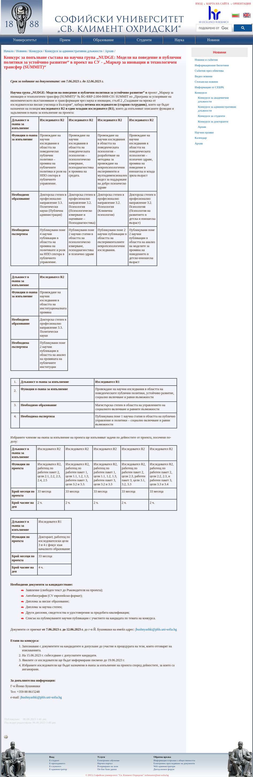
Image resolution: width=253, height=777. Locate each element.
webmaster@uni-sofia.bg (156, 775)
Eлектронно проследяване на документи (174, 763)
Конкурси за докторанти (213, 121)
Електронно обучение (108, 760)
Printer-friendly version (7, 737)
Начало (9, 51)
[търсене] (213, 28)
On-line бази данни (107, 769)
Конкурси (35, 51)
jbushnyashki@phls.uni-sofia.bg (156, 629)
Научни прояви (204, 132)
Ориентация (242, 3)
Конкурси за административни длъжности (73, 51)
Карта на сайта (217, 3)
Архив (109, 51)
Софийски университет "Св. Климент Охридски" (52, 18)
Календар (200, 137)
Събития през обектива (209, 70)
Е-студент (54, 760)
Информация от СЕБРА (209, 87)
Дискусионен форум (164, 769)
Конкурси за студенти (211, 115)
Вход (199, 3)
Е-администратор (58, 769)
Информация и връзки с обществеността (174, 760)
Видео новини (203, 76)
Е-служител (55, 766)
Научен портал (104, 763)
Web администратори (164, 766)
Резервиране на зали (107, 766)
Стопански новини (206, 81)
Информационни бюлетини (212, 65)
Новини (21, 51)
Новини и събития (206, 59)
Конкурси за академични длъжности (213, 99)
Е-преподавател (57, 763)
